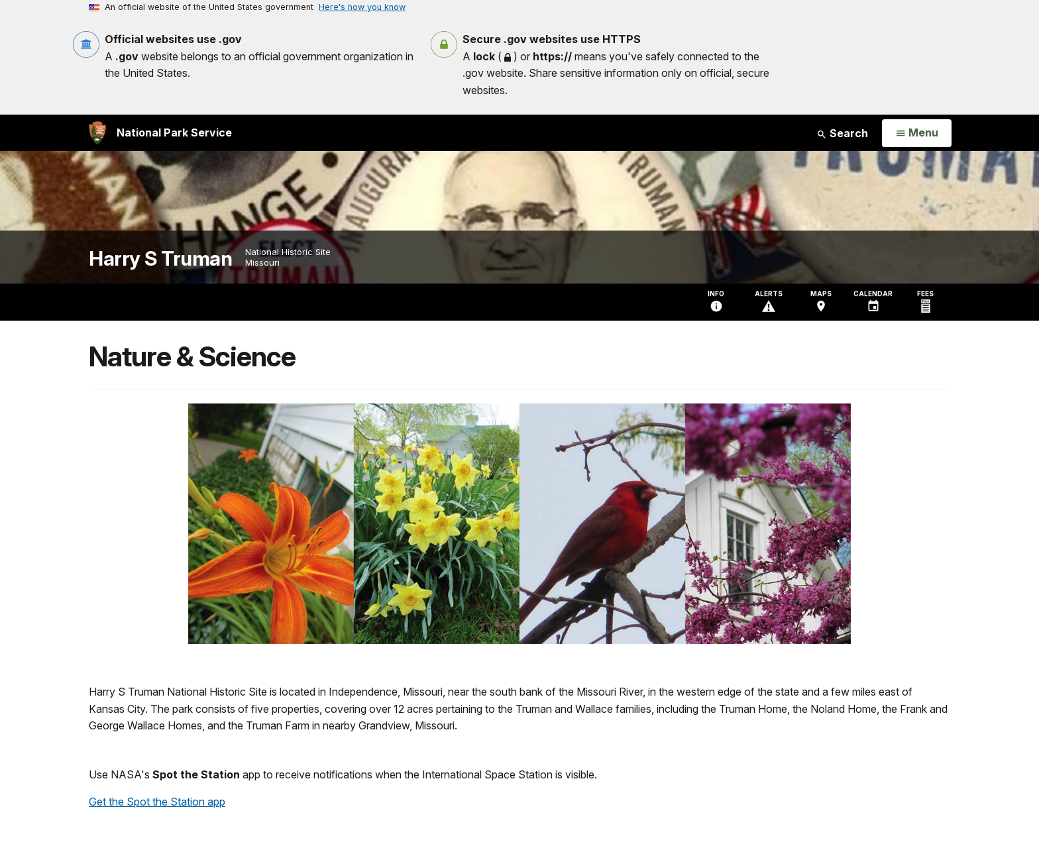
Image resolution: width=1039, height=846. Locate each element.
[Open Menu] (917, 133)
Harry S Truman (160, 259)
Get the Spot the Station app (157, 801)
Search (842, 133)
